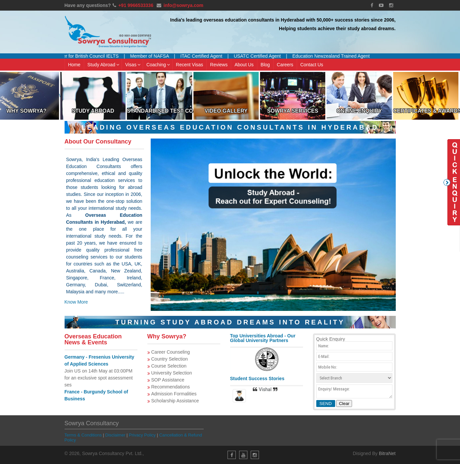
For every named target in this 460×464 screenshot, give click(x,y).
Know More (76, 302)
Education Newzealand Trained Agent (336, 56)
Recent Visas (189, 64)
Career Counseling (170, 352)
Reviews (219, 64)
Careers (285, 64)
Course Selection (169, 366)
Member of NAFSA (154, 56)
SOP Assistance (167, 379)
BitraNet (387, 453)
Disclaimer (115, 435)
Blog (265, 64)
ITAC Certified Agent (206, 56)
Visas (132, 64)
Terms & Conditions (83, 435)
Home (74, 64)
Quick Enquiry (451, 182)
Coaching (158, 64)
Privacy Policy (142, 435)
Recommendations (170, 386)
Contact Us (311, 64)
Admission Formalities (174, 393)
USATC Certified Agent (262, 56)
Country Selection (169, 359)
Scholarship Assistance (175, 400)
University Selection (171, 373)
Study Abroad (103, 64)
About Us (244, 64)
